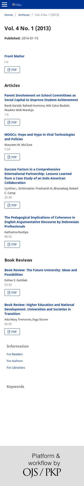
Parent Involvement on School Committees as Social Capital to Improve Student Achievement (41, 97)
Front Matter (14, 56)
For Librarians (16, 368)
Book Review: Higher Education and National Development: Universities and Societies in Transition (39, 309)
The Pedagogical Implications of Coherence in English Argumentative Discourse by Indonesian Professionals (41, 221)
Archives (24, 15)
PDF (14, 70)
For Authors (15, 361)
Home (8, 15)
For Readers (15, 354)
